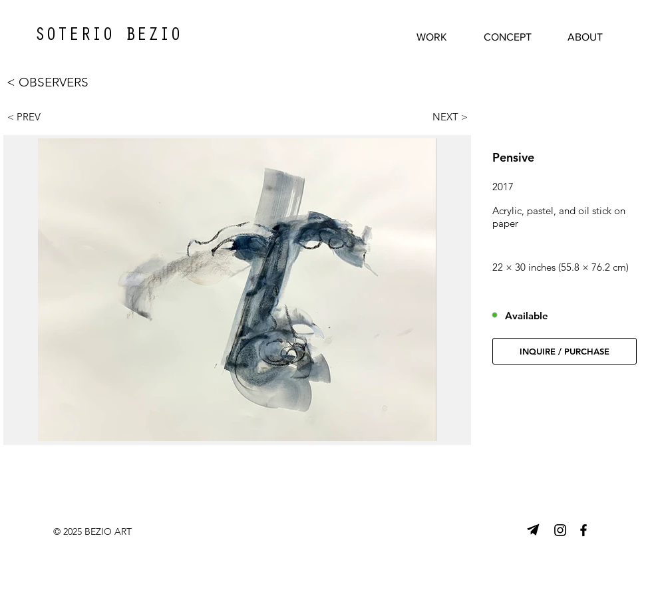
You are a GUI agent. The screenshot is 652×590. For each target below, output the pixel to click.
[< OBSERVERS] (63, 82)
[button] (564, 351)
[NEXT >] (444, 116)
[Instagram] (560, 530)
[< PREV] (31, 116)
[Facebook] (583, 530)
